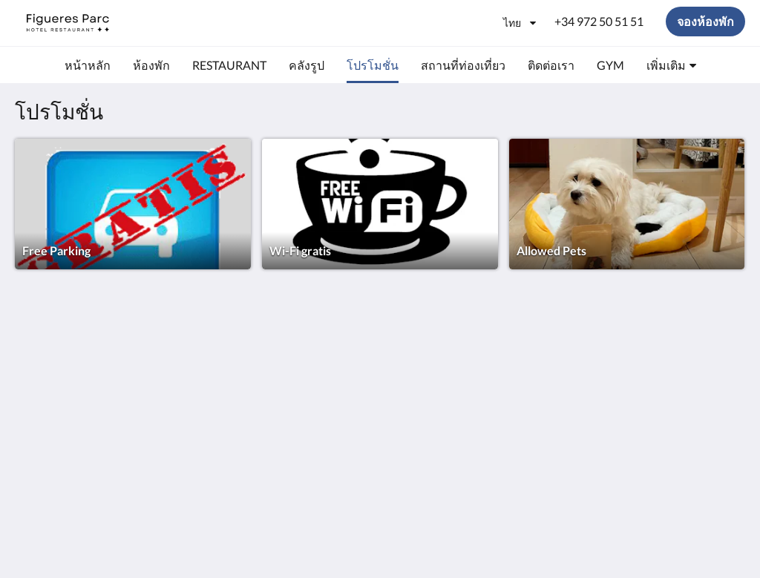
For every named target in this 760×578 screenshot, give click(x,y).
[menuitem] (88, 65)
